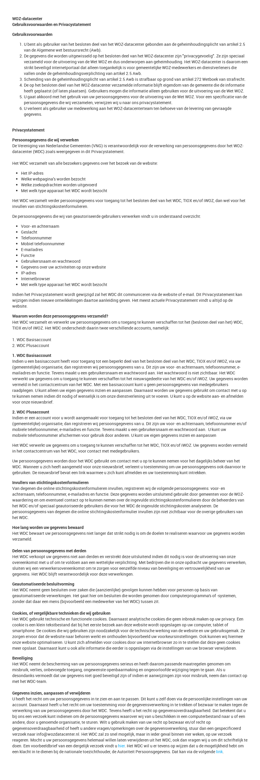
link (219, 751)
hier (121, 746)
